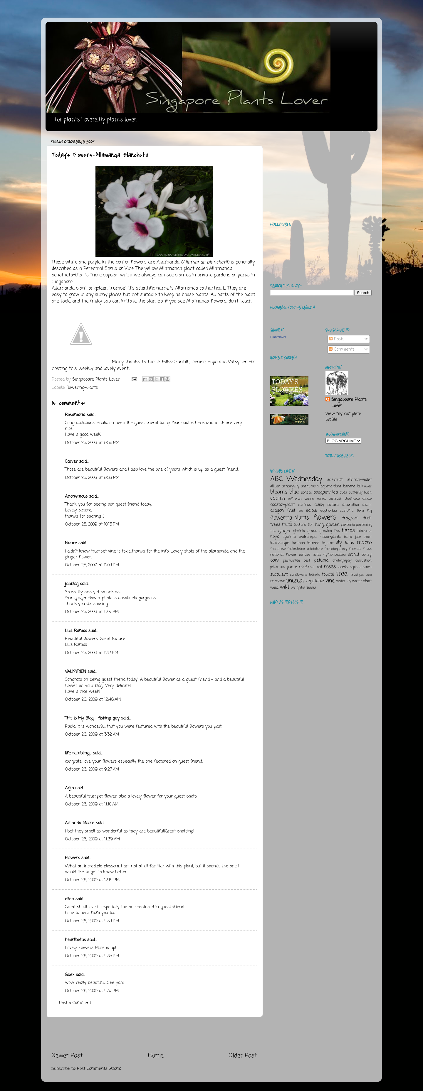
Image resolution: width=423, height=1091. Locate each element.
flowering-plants (82, 387)
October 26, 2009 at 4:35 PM (92, 956)
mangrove (278, 549)
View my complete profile (343, 417)
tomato (314, 574)
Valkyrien (238, 362)
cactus (277, 498)
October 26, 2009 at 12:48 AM (93, 699)
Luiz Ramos (76, 631)
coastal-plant (282, 504)
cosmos (304, 505)
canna (309, 498)
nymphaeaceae (334, 555)
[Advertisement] (154, 1034)
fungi (320, 524)
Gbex (69, 975)
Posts (336, 339)
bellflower (364, 486)
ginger (284, 531)
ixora (348, 537)
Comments (342, 349)
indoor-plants (330, 537)
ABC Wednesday (296, 479)
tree (342, 574)
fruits (287, 524)
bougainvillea (325, 492)
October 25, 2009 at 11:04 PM (92, 565)
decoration (350, 505)
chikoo (367, 498)
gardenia (348, 525)
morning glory (335, 549)
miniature (315, 549)
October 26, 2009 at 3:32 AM (92, 734)
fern (360, 511)
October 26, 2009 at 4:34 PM (92, 921)
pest (307, 560)
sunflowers (298, 574)
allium (275, 486)
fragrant (350, 518)
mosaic (355, 549)
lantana (298, 543)
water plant (362, 581)
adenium (335, 480)
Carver (71, 461)
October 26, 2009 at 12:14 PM (92, 880)
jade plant (363, 537)
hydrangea (308, 537)
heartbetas (75, 940)
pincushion (363, 560)
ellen (69, 899)
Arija (69, 788)
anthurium (310, 486)
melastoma (296, 549)
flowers (325, 517)
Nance (71, 543)
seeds (343, 567)
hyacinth (289, 537)
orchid (353, 554)
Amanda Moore (79, 823)
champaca (352, 498)
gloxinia (299, 531)
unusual (295, 581)
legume (327, 543)
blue (294, 492)
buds (343, 492)
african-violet (359, 480)
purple (292, 567)
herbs (348, 530)
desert (367, 505)
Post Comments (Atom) (99, 1068)
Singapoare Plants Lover (349, 402)
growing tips (330, 531)
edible (311, 510)
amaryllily (290, 486)
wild (284, 587)
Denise (199, 362)
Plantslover (278, 337)
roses (330, 566)
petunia (321, 560)
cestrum (335, 498)
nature (304, 555)
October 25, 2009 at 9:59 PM (92, 477)
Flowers (72, 858)
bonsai (306, 492)
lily (339, 542)
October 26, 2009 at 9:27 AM (92, 769)
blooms (278, 492)
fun (310, 525)
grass (312, 531)
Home (156, 1055)
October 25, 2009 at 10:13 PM (92, 524)
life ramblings (78, 753)
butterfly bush (360, 492)
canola (321, 498)
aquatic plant (331, 486)
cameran (295, 498)
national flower (283, 555)
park (274, 560)
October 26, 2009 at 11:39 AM (92, 839)
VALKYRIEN (75, 671)
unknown (277, 581)
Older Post (243, 1055)
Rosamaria (75, 415)
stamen (366, 567)
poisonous (277, 567)
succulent (279, 574)
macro (364, 542)
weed (274, 587)
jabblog (71, 584)
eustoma (346, 511)
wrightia (298, 587)
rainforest (307, 567)
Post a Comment (75, 1003)
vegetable (315, 581)
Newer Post (67, 1055)
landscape (279, 543)
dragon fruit (282, 510)
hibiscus (364, 531)
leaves (313, 543)
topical (328, 574)
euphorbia (328, 511)
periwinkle (291, 560)
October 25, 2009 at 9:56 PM (92, 443)
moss (367, 549)
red (319, 567)
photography (342, 560)
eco (301, 511)
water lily (343, 581)
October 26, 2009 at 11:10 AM (91, 804)
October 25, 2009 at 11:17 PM (91, 653)
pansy (367, 555)
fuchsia (299, 525)
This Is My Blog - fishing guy (92, 718)
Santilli (181, 362)
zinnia (311, 587)
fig (369, 511)
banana (349, 486)
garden (333, 524)
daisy (319, 504)
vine (330, 581)
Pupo (212, 362)
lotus (349, 543)
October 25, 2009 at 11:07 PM (92, 612)
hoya (274, 536)
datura (333, 505)
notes (317, 555)
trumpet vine (361, 574)
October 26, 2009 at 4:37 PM (92, 991)
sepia (353, 567)
